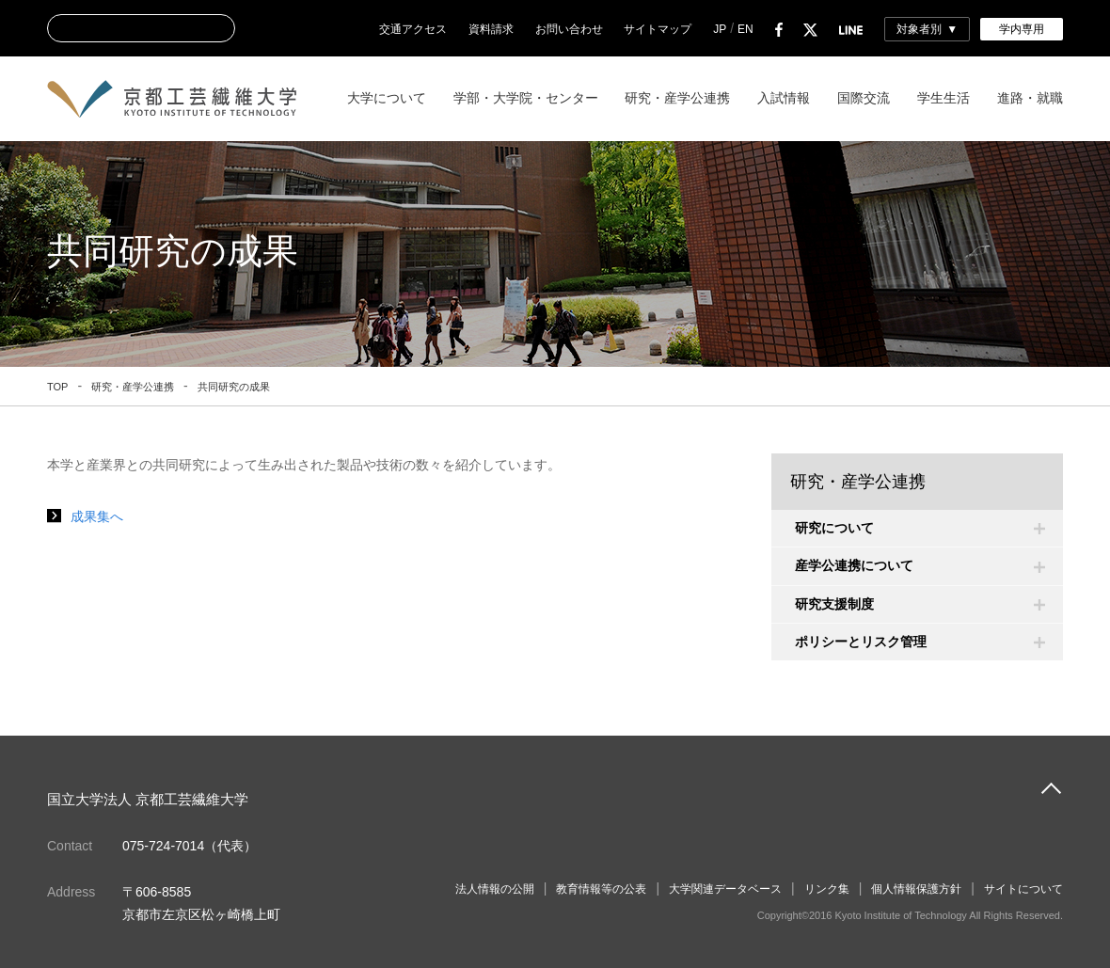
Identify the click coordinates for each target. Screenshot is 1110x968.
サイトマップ (657, 29)
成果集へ (97, 516)
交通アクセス (413, 29)
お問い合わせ (569, 29)
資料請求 (491, 29)
